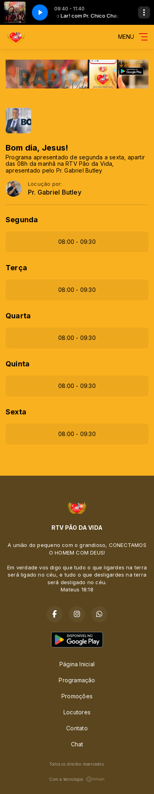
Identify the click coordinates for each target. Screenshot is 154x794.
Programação (77, 680)
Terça (16, 267)
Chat (77, 744)
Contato (76, 728)
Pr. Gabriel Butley (54, 192)
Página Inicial (77, 664)
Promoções (77, 696)
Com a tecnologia (77, 779)
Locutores (77, 712)
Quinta (18, 364)
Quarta (18, 316)
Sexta (16, 412)
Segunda (22, 219)
